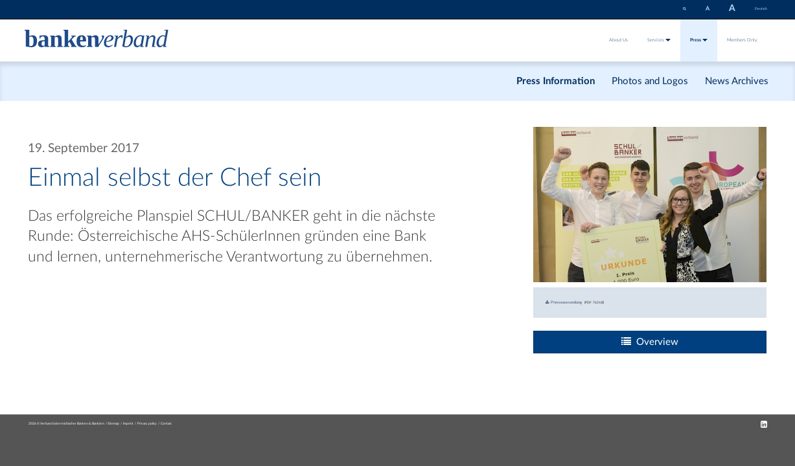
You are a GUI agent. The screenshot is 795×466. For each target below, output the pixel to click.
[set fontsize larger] (732, 9)
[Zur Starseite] (96, 40)
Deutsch (761, 8)
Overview (649, 342)
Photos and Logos (650, 81)
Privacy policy (147, 423)
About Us (618, 40)
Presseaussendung (564, 302)
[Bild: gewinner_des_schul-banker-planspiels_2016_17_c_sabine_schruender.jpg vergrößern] (649, 204)
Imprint (128, 423)
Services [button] (659, 40)
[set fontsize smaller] (707, 9)
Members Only (742, 40)
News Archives (736, 81)
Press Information (555, 81)
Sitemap (113, 423)
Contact (166, 423)
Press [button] (699, 40)
